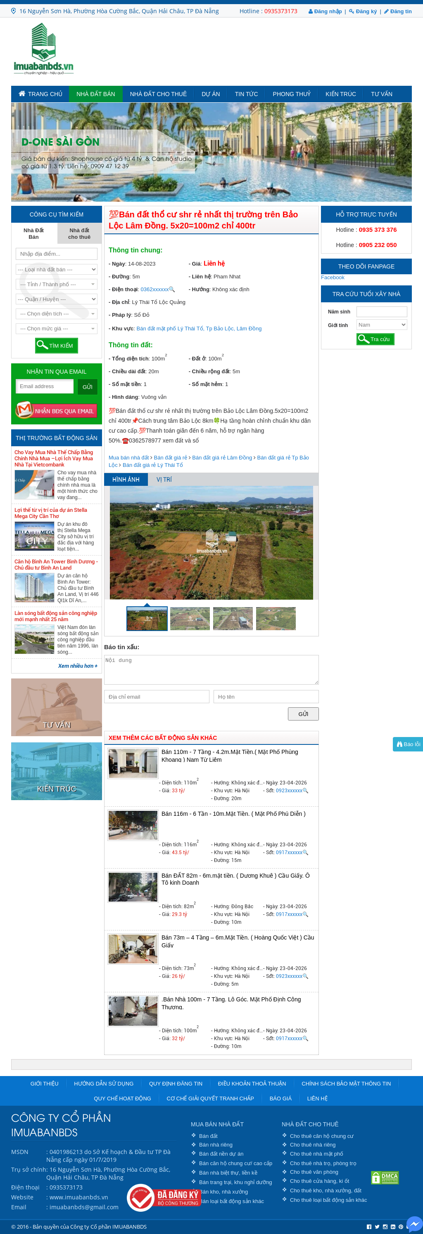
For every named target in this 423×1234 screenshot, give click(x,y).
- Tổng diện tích (129, 359)
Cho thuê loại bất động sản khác (328, 1200)
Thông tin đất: (131, 345)
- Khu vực (121, 328)
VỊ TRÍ (164, 479)
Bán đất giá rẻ (171, 458)
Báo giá (281, 1098)
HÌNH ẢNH (126, 479)
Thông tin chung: (136, 250)
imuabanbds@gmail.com (84, 1207)
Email (18, 1207)
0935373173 (280, 11)
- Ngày (117, 264)
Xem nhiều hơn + (77, 666)
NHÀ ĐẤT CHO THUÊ (310, 1124)
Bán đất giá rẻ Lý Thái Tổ (153, 465)
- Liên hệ (200, 276)
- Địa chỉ (119, 302)
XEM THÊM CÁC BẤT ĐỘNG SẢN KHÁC (163, 738)
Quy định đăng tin (175, 1084)
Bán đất (208, 1136)
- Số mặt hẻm (205, 384)
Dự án (211, 94)
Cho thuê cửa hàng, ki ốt (319, 1181)
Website (22, 1197)
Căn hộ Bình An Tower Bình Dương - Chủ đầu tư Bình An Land (56, 564)
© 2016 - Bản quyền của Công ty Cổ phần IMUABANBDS (79, 1226)
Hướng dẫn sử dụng (103, 1084)
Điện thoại (25, 1187)
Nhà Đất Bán (95, 94)
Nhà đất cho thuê (158, 94)
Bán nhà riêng (216, 1145)
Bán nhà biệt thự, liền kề (228, 1173)
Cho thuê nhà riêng (313, 1145)
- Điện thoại (123, 289)
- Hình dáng (123, 397)
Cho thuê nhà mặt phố (316, 1154)
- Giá (195, 264)
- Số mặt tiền (125, 384)
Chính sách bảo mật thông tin (346, 1084)
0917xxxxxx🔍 (292, 852)
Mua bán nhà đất (129, 458)
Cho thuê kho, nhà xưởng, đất (325, 1190)
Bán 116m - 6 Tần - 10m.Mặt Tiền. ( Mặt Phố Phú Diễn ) (234, 813)
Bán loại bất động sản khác (231, 1201)
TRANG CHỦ (40, 93)
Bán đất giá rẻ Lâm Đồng (222, 458)
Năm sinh (339, 312)
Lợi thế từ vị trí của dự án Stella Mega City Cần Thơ (50, 513)
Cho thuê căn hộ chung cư (322, 1136)
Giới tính (338, 325)
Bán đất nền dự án (221, 1154)
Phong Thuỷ (292, 94)
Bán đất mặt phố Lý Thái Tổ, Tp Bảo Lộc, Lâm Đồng (199, 328)
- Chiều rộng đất (209, 371)
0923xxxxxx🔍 (292, 791)
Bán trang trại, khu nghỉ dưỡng (235, 1182)
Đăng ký (363, 11)
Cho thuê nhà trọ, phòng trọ (323, 1163)
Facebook (333, 277)
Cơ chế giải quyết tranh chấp (210, 1098)
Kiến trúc (341, 94)
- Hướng (199, 289)
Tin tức (246, 94)
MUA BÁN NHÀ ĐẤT (217, 1124)
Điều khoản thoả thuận (252, 1084)
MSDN (20, 1152)
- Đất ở (197, 359)
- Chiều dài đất (127, 371)
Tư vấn (381, 94)
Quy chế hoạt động (122, 1098)
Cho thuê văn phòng (314, 1172)
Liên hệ (317, 1098)
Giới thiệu (45, 1084)
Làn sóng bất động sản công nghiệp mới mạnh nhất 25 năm (55, 616)
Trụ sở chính (28, 1169)
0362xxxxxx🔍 (158, 289)
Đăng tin (398, 11)
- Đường (119, 276)
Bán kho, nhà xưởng (223, 1192)
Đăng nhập (325, 11)
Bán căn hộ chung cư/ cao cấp (235, 1163)
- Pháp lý (120, 315)
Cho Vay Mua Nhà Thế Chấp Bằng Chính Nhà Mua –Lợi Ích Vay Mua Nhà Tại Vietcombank (53, 458)
